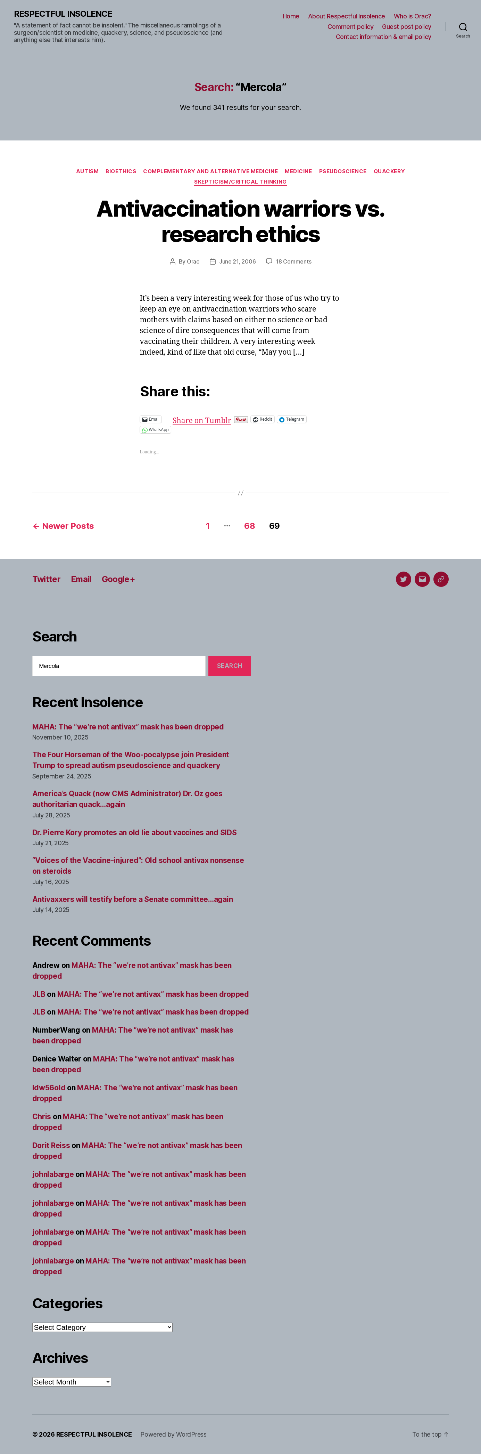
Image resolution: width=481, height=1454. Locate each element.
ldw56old (49, 1087)
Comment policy (350, 26)
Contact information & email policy (383, 36)
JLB (38, 994)
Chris (41, 1116)
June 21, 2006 (237, 261)
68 (249, 526)
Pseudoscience (343, 171)
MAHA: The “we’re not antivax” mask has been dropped (128, 726)
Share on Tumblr (224, 419)
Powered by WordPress (173, 1434)
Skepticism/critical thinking (240, 182)
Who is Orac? (412, 16)
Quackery (389, 171)
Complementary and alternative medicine (210, 171)
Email (81, 579)
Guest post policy (406, 26)
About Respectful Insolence (346, 16)
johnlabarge (53, 1174)
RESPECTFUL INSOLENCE (63, 14)
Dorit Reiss (51, 1145)
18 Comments (293, 261)
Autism (87, 171)
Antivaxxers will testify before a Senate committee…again (132, 899)
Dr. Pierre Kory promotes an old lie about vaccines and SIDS (134, 832)
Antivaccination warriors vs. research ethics (240, 221)
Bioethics (121, 171)
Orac (193, 261)
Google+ (118, 579)
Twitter (46, 579)
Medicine (298, 171)
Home (291, 16)
